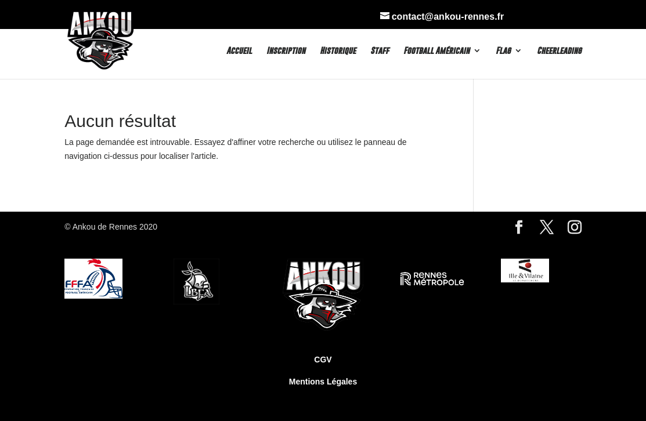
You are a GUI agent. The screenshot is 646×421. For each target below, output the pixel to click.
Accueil (239, 50)
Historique (338, 50)
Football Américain (436, 50)
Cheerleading (559, 50)
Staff (379, 50)
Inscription (285, 50)
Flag (503, 50)
